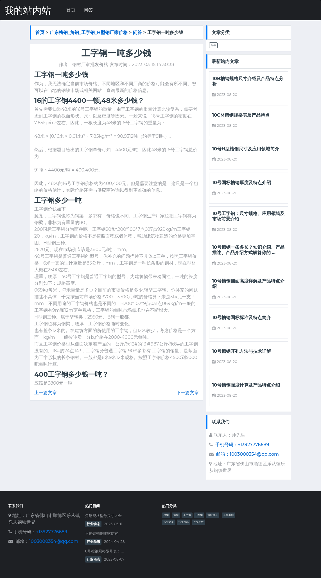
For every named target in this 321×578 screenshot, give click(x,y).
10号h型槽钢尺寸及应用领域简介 (245, 149)
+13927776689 (51, 531)
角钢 (175, 515)
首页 (70, 10)
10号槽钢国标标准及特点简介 (241, 317)
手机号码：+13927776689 (242, 444)
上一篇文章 (45, 392)
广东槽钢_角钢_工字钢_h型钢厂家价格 (89, 32)
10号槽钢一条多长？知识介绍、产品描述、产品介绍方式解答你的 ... (248, 250)
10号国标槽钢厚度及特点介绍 (241, 182)
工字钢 (187, 515)
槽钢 (166, 515)
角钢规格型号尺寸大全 (103, 516)
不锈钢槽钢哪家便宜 (101, 533)
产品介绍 (198, 522)
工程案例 (228, 515)
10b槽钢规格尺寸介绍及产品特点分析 (248, 81)
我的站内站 (27, 10)
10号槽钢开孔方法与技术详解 (241, 351)
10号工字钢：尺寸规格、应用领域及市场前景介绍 (248, 216)
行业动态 (93, 524)
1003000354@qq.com (53, 541)
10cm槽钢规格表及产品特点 (241, 115)
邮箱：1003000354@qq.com (247, 454)
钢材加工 (212, 515)
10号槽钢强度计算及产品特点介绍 (246, 385)
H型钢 (199, 515)
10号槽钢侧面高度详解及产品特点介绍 (248, 283)
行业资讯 (183, 522)
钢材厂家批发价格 (90, 64)
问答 (88, 10)
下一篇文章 (187, 392)
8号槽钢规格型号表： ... (104, 551)
